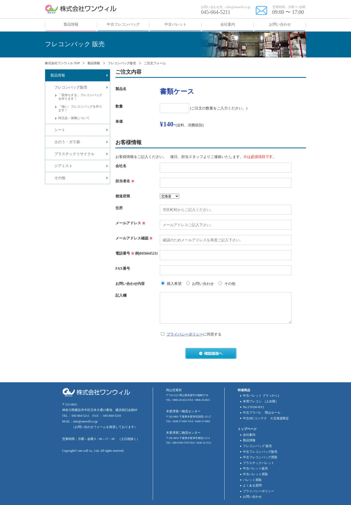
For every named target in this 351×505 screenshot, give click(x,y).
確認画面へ (210, 353)
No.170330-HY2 (253, 407)
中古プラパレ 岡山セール (261, 412)
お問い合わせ (252, 496)
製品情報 (249, 440)
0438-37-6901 (180, 421)
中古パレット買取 (255, 474)
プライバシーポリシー (185, 334)
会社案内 (249, 435)
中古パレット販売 (255, 468)
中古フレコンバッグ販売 (260, 452)
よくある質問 (252, 485)
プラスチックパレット (258, 463)
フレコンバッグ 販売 (257, 446)
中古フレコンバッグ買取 (260, 457)
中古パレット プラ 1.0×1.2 (261, 395)
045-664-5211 (215, 12)
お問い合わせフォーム (90, 427)
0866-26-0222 (180, 399)
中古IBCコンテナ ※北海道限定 (266, 418)
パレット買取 (252, 480)
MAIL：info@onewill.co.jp (80, 421)
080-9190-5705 (181, 442)
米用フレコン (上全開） (260, 401)
